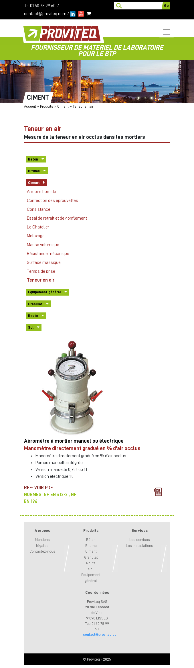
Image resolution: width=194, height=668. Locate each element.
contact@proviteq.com (45, 13)
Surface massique (44, 262)
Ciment (63, 106)
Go (166, 5)
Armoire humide (41, 191)
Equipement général (44, 292)
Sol (30, 327)
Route (33, 316)
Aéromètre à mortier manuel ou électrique (74, 441)
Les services (139, 539)
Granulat (35, 304)
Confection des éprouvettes (52, 200)
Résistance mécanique (48, 253)
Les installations (139, 545)
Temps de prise (41, 271)
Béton (33, 159)
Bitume (34, 171)
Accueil (30, 106)
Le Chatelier (38, 227)
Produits (46, 106)
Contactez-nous (42, 551)
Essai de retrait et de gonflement (57, 218)
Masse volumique (43, 244)
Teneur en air (40, 280)
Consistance (38, 209)
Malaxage (36, 236)
